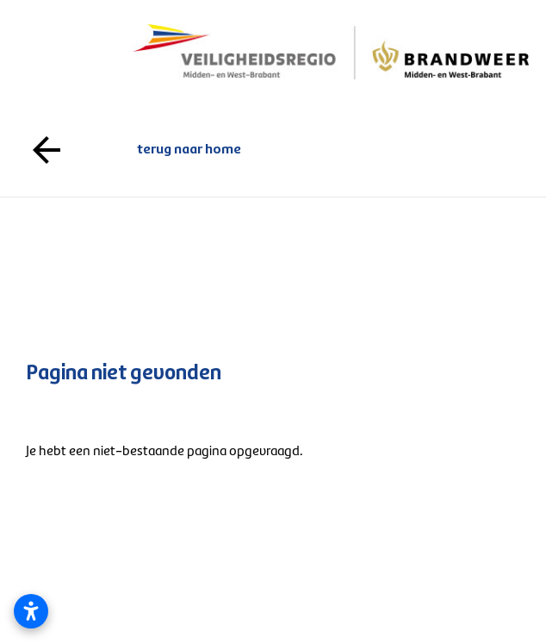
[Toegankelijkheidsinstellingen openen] (31, 611)
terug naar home (273, 150)
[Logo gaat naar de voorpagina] (331, 51)
